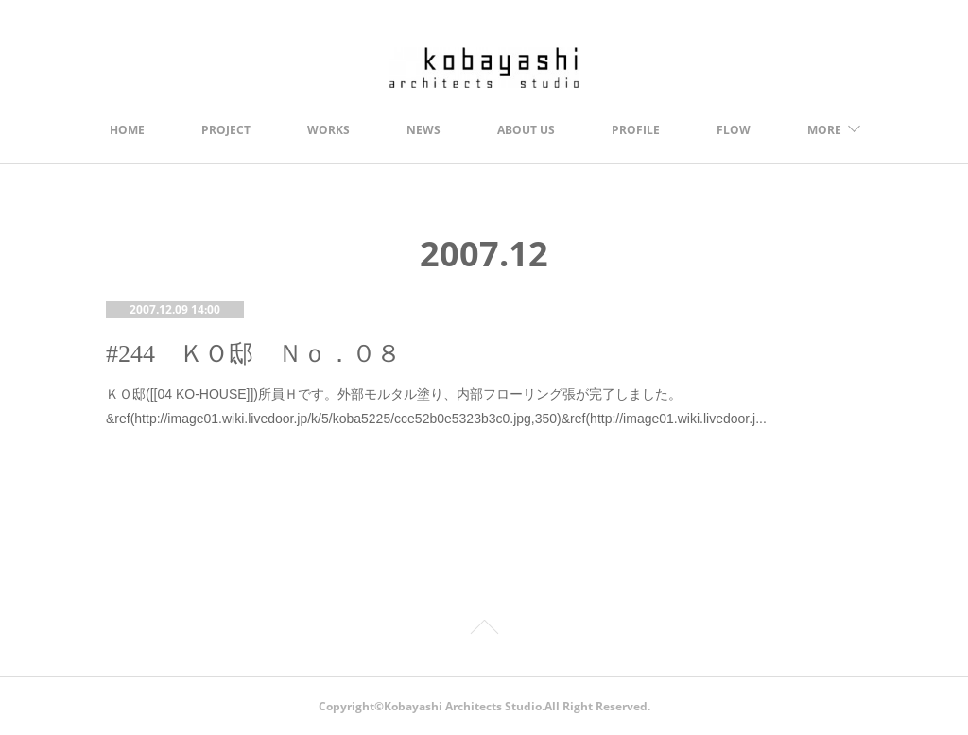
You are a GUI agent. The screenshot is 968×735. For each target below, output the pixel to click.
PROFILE (636, 130)
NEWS (423, 130)
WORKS (328, 130)
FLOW (734, 130)
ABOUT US (526, 130)
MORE (824, 130)
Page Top (484, 630)
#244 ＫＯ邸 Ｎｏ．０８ (253, 354)
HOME (127, 130)
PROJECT (226, 130)
